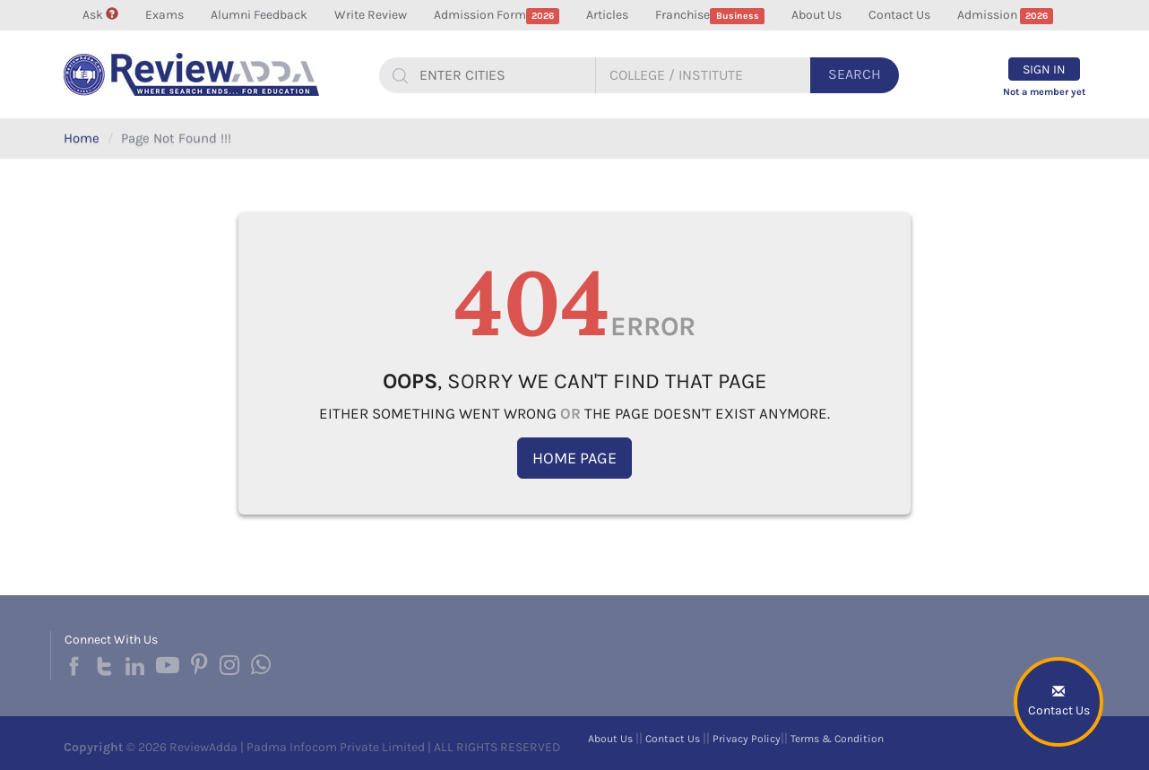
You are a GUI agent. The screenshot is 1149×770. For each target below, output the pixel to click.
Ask (100, 14)
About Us (816, 14)
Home (81, 138)
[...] (500, 75)
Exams (164, 14)
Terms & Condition (837, 738)
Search (854, 73)
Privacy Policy (747, 738)
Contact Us (899, 14)
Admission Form (497, 15)
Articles (607, 14)
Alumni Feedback (259, 14)
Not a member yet (1044, 92)
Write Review (370, 14)
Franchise (710, 15)
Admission (1005, 15)
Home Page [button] (574, 458)
